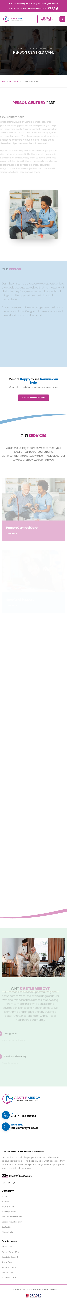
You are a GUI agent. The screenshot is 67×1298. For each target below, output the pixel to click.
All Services (7, 1247)
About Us (6, 1201)
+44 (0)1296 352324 (17, 8)
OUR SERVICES (14, 81)
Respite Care (7, 1272)
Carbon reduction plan (12, 1222)
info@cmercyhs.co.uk (37, 8)
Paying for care (8, 1206)
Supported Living (9, 1267)
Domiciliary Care (9, 1277)
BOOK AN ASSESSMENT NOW (33, 397)
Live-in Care (7, 1262)
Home (4, 1196)
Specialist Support (10, 1257)
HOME (4, 81)
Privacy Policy (8, 1232)
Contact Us (6, 1227)
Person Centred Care (11, 1252)
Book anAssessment (47, 19)
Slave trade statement (12, 1216)
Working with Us (9, 1211)
